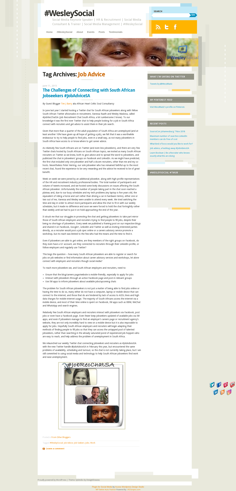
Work (92, 443)
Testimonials (115, 32)
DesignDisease (93, 480)
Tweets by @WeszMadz (161, 84)
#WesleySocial (69, 13)
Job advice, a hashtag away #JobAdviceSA (169, 148)
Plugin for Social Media (102, 487)
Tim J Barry (66, 103)
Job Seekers (79, 443)
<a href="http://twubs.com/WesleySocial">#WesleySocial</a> (172, 190)
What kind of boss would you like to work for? (171, 144)
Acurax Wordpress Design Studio (129, 487)
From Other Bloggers (60, 437)
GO (193, 14)
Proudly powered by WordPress (52, 480)
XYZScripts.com (134, 490)
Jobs (87, 443)
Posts (102, 32)
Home (49, 32)
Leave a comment (55, 448)
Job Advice (68, 443)
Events (90, 32)
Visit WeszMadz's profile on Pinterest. (167, 107)
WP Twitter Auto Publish (106, 490)
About (80, 32)
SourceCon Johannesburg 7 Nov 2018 (167, 131)
